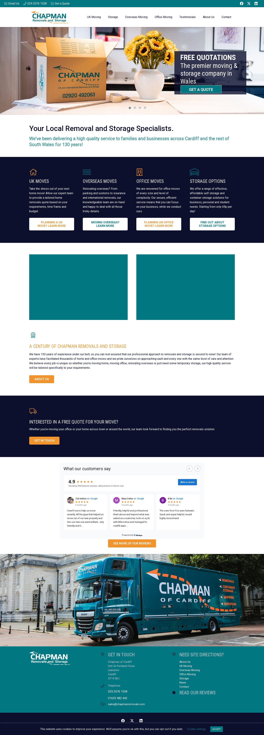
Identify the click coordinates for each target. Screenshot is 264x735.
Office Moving (187, 674)
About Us (184, 661)
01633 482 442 (117, 698)
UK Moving (185, 666)
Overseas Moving (189, 670)
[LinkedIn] (256, 3)
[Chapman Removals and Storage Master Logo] (49, 17)
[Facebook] (241, 3)
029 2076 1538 (117, 691)
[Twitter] (248, 3)
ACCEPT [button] (216, 729)
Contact (184, 686)
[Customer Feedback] (185, 287)
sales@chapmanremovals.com (126, 704)
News (182, 682)
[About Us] (78, 287)
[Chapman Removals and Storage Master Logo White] (60, 658)
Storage (184, 678)
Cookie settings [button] (196, 729)
